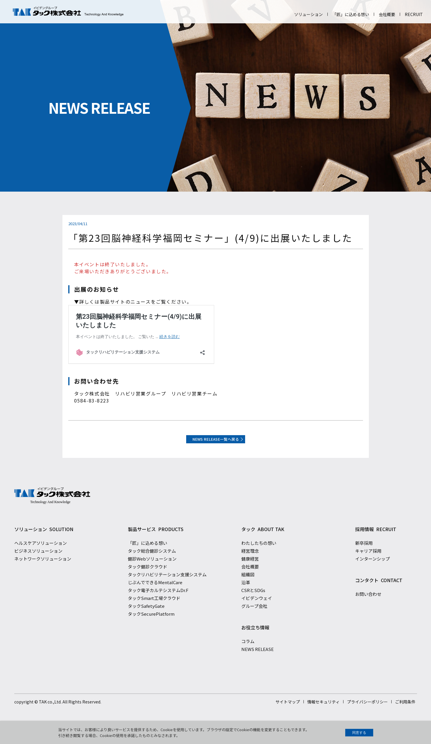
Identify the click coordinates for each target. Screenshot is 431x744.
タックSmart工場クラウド (154, 610)
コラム (247, 653)
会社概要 (387, 14)
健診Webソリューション (152, 571)
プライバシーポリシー (367, 714)
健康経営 (250, 571)
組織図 (247, 586)
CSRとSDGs (253, 602)
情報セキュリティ (323, 714)
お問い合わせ (368, 606)
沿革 (245, 594)
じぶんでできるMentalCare (155, 594)
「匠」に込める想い (350, 14)
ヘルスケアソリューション (40, 555)
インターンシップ (372, 571)
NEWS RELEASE (257, 661)
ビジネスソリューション (38, 563)
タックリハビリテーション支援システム (167, 586)
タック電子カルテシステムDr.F (158, 602)
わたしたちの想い (258, 555)
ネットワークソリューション (42, 571)
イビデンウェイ (256, 610)
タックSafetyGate (146, 618)
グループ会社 (254, 618)
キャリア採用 (368, 563)
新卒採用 (364, 555)
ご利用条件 (405, 714)
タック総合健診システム (152, 563)
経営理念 (250, 563)
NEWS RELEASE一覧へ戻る (215, 443)
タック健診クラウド (147, 578)
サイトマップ (287, 714)
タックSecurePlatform (151, 626)
